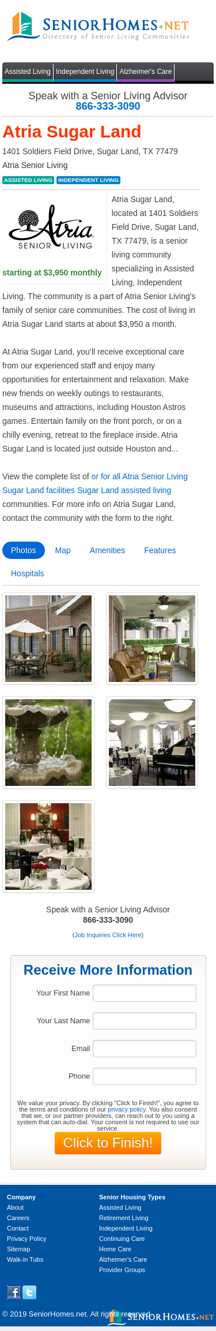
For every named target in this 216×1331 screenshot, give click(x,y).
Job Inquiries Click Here (107, 934)
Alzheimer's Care (145, 72)
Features (160, 550)
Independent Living (85, 72)
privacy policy (126, 1109)
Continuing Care (122, 1238)
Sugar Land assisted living (124, 490)
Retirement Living (124, 1217)
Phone (79, 1076)
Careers (18, 1217)
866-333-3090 (107, 106)
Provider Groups (122, 1269)
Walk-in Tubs (25, 1259)
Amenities (107, 550)
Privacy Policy (26, 1238)
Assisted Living (28, 72)
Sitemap (18, 1249)
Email (80, 1048)
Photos (23, 550)
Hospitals (27, 573)
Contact (18, 1228)
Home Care (115, 1249)
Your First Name (63, 993)
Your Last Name (63, 1020)
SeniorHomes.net (57, 1314)
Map (63, 550)
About (15, 1207)
